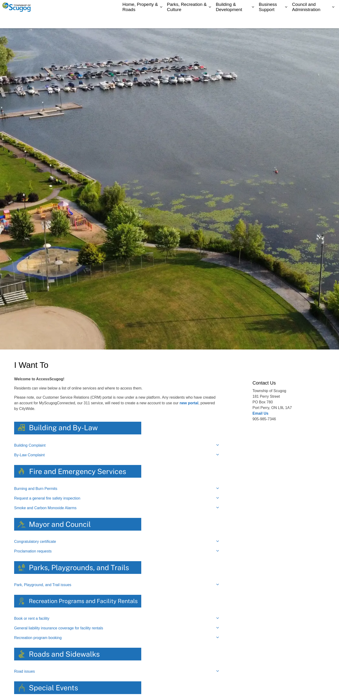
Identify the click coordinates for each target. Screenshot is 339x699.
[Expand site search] (330, 7)
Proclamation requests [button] (33, 551)
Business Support (268, 21)
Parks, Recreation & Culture (187, 21)
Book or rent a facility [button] (31, 618)
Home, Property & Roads (140, 21)
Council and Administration (306, 21)
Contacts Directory (283, 7)
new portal (189, 403)
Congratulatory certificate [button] (35, 542)
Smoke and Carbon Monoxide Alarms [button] (45, 508)
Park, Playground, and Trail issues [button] (42, 585)
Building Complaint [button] (29, 445)
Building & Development (229, 21)
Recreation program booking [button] (38, 638)
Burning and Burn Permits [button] (35, 489)
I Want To (312, 7)
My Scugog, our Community (245, 7)
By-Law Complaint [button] (29, 455)
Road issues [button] (24, 671)
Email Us (261, 413)
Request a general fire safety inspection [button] (47, 498)
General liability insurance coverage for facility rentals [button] (58, 628)
